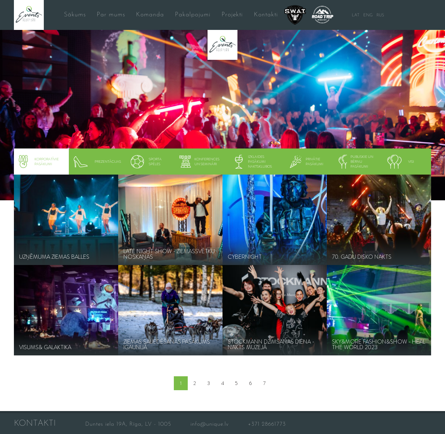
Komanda (150, 14)
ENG (368, 15)
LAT (355, 15)
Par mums (111, 14)
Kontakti (266, 14)
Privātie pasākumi (306, 162)
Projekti (232, 14)
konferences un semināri (199, 162)
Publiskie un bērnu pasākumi (356, 161)
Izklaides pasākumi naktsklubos (253, 161)
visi (400, 162)
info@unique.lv (210, 424)
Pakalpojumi (193, 14)
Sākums (75, 14)
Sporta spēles (146, 162)
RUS (380, 15)
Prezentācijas (97, 162)
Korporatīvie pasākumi (39, 162)
